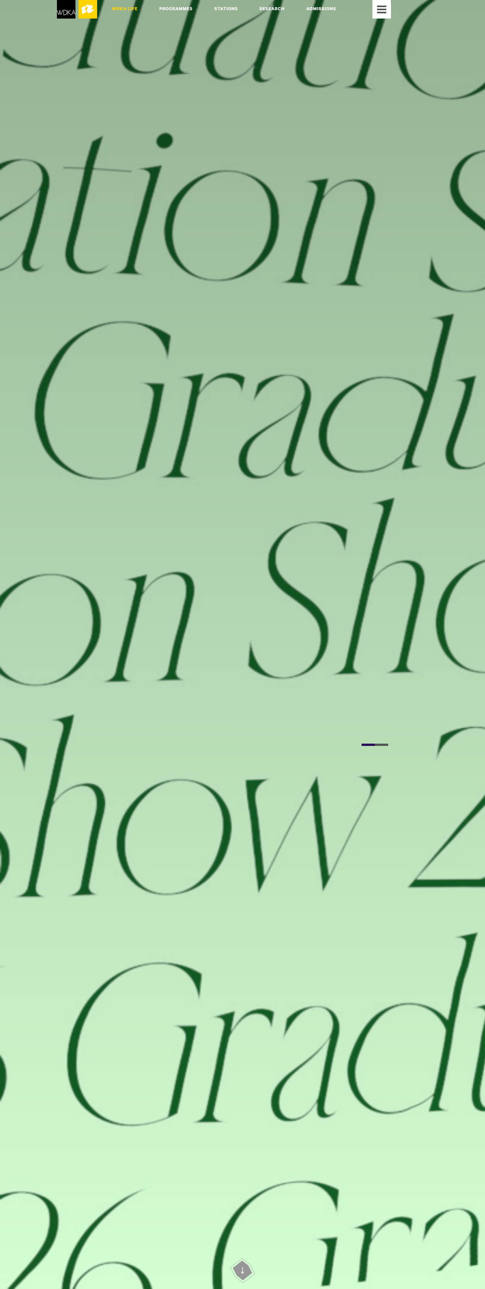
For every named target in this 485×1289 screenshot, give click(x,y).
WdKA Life (125, 8)
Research (272, 8)
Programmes (176, 8)
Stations (226, 8)
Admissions (321, 8)
